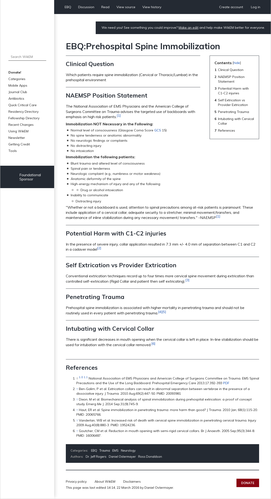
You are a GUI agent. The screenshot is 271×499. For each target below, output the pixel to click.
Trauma (104, 450)
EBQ (68, 7)
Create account (231, 7)
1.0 (81, 377)
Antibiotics (16, 98)
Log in (255, 7)
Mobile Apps (17, 85)
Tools (12, 151)
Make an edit (188, 27)
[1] (119, 115)
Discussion (86, 7)
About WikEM (105, 481)
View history (151, 7)
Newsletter (16, 138)
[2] (99, 248)
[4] (160, 312)
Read (105, 7)
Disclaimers (132, 481)
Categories (16, 79)
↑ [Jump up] (77, 389)
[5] (164, 312)
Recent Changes (21, 125)
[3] (187, 280)
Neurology (128, 450)
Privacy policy (76, 481)
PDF (226, 383)
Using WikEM (18, 131)
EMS (115, 450)
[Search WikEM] (27, 57)
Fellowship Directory (23, 118)
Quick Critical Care (22, 105)
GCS (157, 130)
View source (125, 7)
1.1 (86, 377)
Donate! (14, 72)
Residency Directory (23, 111)
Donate (247, 483)
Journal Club (17, 92)
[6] (153, 343)
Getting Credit (19, 144)
